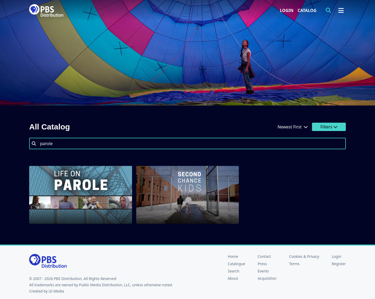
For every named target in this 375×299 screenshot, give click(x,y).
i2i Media (56, 291)
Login (286, 10)
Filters (329, 127)
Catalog (307, 10)
